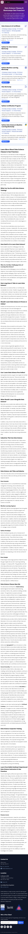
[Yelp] (2, 927)
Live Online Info (5, 887)
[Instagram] (11, 927)
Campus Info (4, 882)
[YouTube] (5, 927)
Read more (10, 40)
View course (5, 42)
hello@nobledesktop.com (6, 868)
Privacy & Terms (14, 932)
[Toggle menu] (26, 2)
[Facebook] (8, 927)
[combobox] (14, 2)
